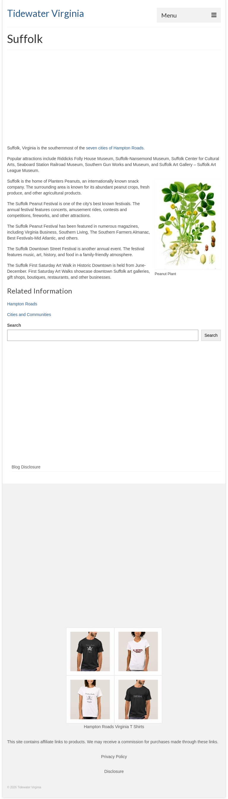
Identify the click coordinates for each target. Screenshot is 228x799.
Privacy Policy (114, 756)
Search (14, 325)
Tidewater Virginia (45, 13)
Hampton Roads (22, 304)
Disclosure (114, 771)
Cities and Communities (29, 314)
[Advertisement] (114, 100)
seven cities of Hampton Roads (115, 148)
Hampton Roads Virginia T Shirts (114, 726)
